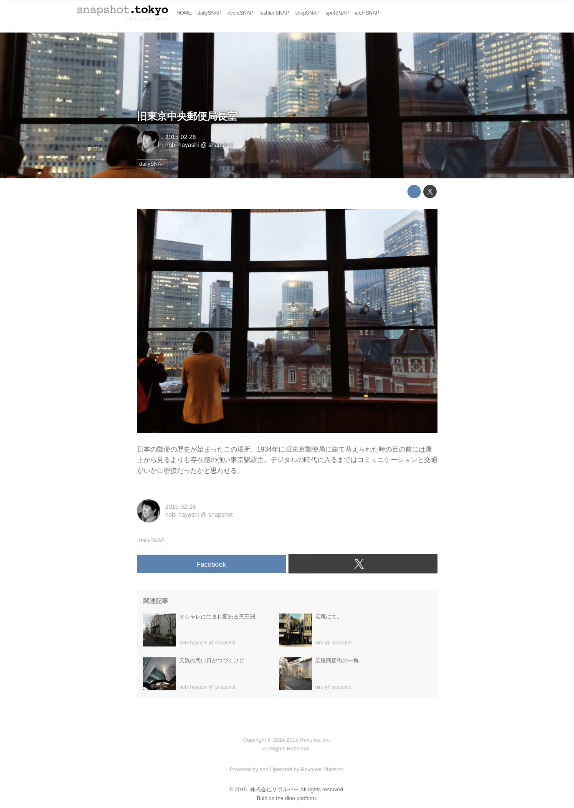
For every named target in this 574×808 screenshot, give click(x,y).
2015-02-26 (180, 137)
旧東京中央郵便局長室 (187, 116)
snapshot (220, 144)
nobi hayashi (182, 144)
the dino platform (296, 798)
